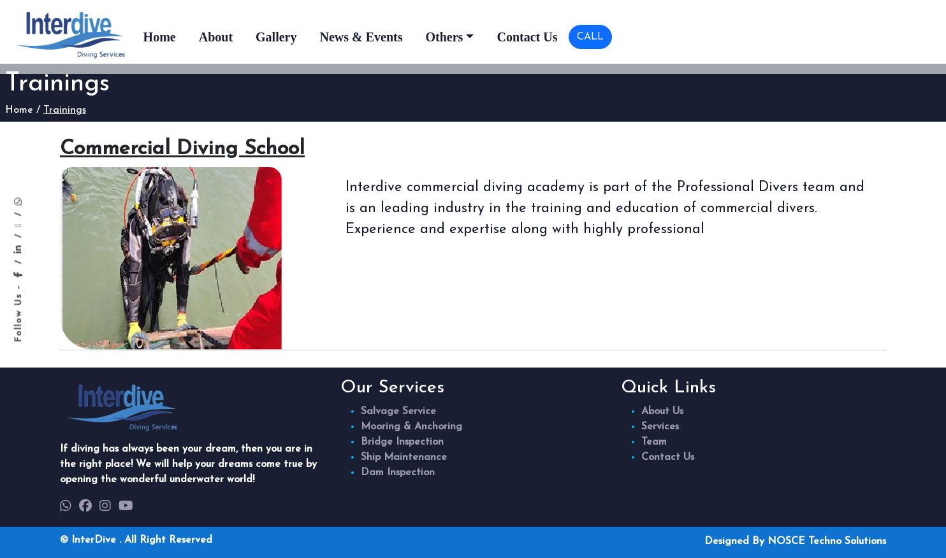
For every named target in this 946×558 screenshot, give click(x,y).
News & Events (360, 37)
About (216, 37)
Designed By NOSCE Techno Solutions (795, 541)
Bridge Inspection (402, 442)
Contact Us (527, 37)
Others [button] (444, 37)
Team (654, 442)
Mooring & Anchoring (411, 427)
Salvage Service (398, 411)
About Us (662, 411)
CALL (590, 37)
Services (660, 427)
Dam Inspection (398, 473)
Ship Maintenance (404, 457)
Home (159, 37)
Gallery (276, 37)
